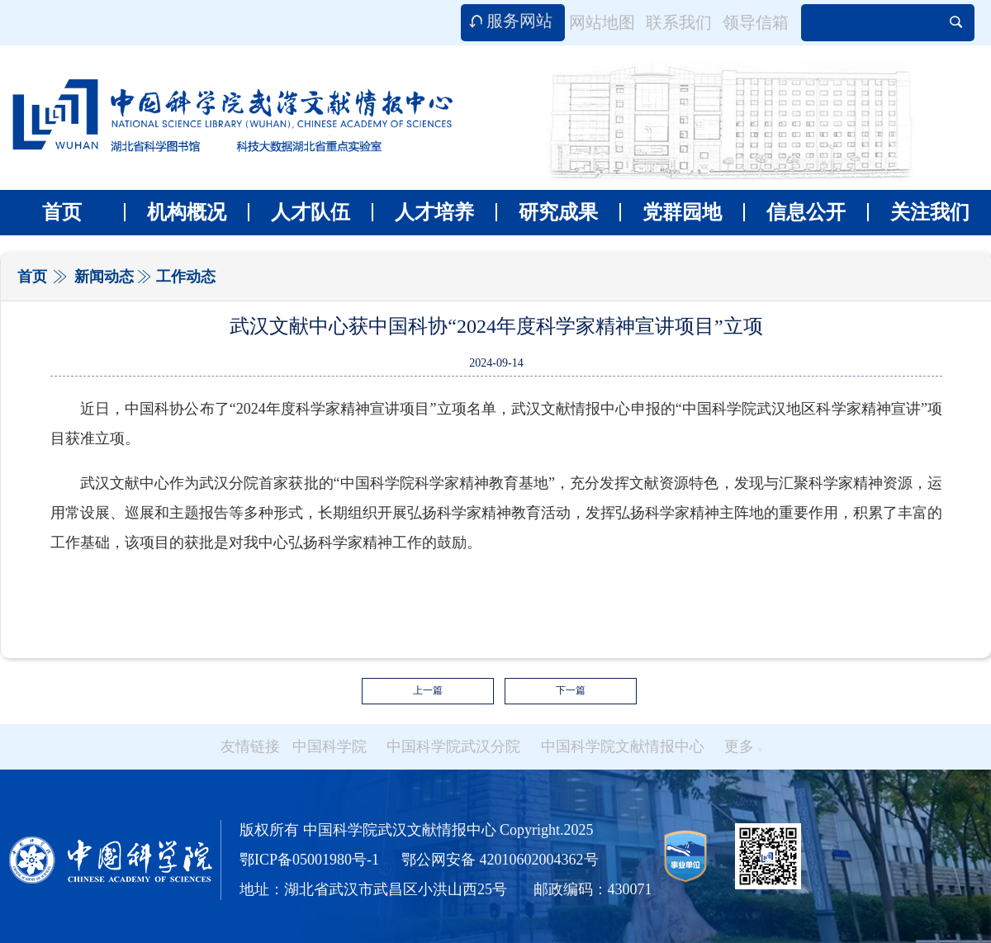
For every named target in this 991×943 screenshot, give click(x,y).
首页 (62, 212)
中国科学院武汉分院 (453, 746)
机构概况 (175, 212)
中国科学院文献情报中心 (622, 746)
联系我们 (679, 22)
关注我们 (918, 212)
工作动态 (186, 276)
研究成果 (547, 212)
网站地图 (602, 22)
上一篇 (428, 690)
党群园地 (670, 212)
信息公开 (794, 212)
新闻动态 (104, 276)
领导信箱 (756, 22)
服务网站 (519, 21)
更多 (743, 746)
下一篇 (571, 690)
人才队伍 (299, 212)
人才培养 (423, 212)
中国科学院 (329, 746)
